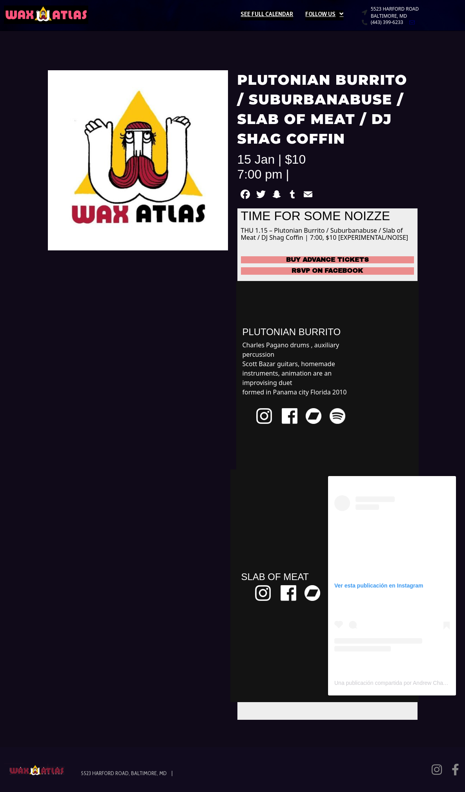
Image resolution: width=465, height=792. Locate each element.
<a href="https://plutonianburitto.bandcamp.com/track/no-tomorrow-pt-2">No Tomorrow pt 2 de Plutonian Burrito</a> (373, 374)
